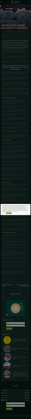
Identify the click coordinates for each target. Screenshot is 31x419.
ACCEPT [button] (9, 213)
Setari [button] (3, 213)
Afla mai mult (14, 211)
